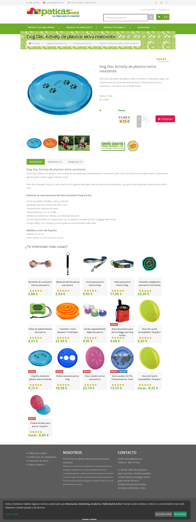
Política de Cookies (37, 453)
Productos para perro (41, 27)
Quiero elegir (11, 514)
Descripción (36, 161)
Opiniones (55, 161)
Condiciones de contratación (42, 457)
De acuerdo (180, 514)
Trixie (109, 95)
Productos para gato (79, 27)
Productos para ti (115, 27)
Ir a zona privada (147, 9)
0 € (165, 16)
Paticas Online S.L (37, 464)
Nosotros (144, 27)
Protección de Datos (38, 460)
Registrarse (164, 9)
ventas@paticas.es (55, 2)
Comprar (165, 119)
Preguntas (75, 161)
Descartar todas (164, 514)
